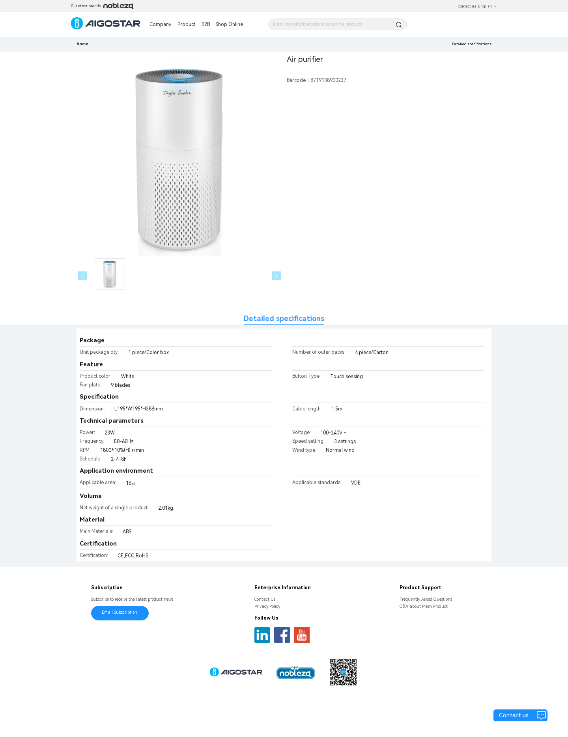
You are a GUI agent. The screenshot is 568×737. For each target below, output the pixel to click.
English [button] (487, 6)
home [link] (82, 43)
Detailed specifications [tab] (284, 318)
